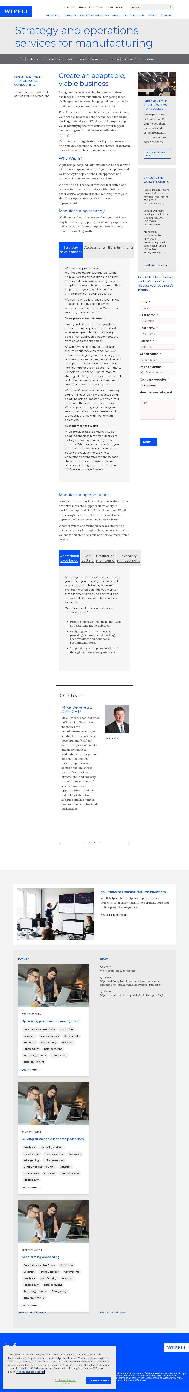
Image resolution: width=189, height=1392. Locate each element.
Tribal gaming (58, 1055)
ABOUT (116, 15)
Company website (153, 379)
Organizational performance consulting (93, 59)
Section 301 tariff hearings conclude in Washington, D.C (156, 214)
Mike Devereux (156, 203)
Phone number (150, 366)
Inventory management (128, 558)
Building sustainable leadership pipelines (53, 1139)
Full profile (112, 748)
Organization (149, 354)
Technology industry (35, 1055)
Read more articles (155, 264)
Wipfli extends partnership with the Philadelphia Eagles (133, 995)
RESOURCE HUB (134, 15)
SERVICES (70, 15)
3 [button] (94, 853)
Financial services (49, 1036)
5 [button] (105, 853)
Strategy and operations (138, 59)
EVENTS (152, 15)
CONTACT (70, 7)
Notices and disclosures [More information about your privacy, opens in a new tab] (30, 1371)
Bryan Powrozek (156, 252)
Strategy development (71, 250)
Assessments (95, 248)
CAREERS (166, 15)
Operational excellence (69, 558)
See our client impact (155, 168)
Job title (146, 341)
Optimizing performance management (51, 1021)
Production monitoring (105, 558)
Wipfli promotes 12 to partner (117, 970)
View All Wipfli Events (32, 1312)
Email (144, 302)
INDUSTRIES (53, 15)
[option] (94, 771)
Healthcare (29, 1042)
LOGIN (109, 7)
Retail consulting (53, 1049)
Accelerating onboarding (41, 1257)
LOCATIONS (95, 7)
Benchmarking (120, 248)
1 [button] (84, 853)
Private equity (31, 1049)
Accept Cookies (98, 1380)
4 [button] (99, 853)
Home (19, 59)
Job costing (87, 558)
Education (29, 1036)
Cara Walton (154, 224)
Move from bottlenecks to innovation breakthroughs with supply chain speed (155, 238)
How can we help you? (156, 392)
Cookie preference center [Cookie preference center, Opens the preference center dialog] (65, 1382)
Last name (147, 328)
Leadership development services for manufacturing (32, 93)
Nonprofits (67, 1042)
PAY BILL (120, 7)
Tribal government (34, 1062)
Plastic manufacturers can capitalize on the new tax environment (156, 193)
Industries (33, 59)
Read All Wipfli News (113, 1312)
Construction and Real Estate (39, 1029)
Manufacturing (53, 59)
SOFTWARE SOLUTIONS (94, 15)
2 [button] (89, 853)
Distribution (66, 1029)
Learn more (29, 1069)
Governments (71, 1036)
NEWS (82, 7)
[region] (59, 1367)
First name (147, 315)
